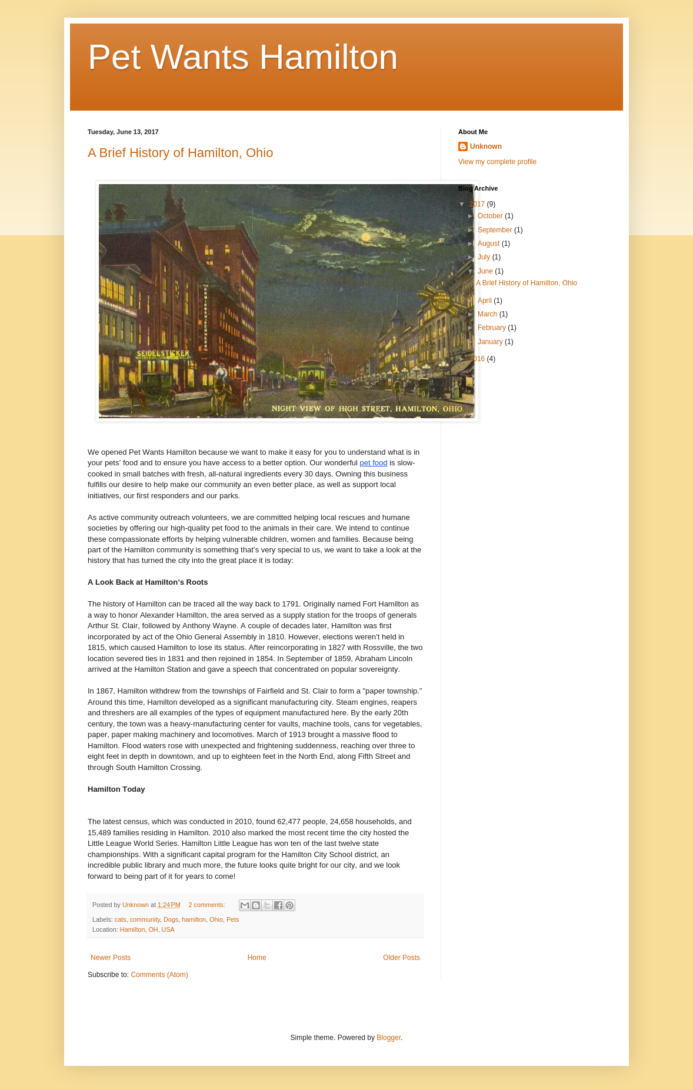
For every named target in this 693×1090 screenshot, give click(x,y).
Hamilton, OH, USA (147, 929)
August (490, 243)
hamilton (194, 919)
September (496, 230)
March (488, 314)
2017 (478, 204)
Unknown (486, 146)
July (485, 257)
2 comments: (208, 904)
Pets (232, 919)
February (493, 328)
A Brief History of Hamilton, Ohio (180, 152)
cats (120, 919)
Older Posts (401, 958)
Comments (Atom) (159, 975)
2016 (478, 359)
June (486, 271)
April (486, 300)
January (491, 342)
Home (257, 958)
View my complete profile (497, 162)
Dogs (171, 919)
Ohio (216, 919)
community (145, 919)
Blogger (389, 1038)
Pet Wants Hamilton (243, 56)
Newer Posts (111, 958)
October (491, 216)
